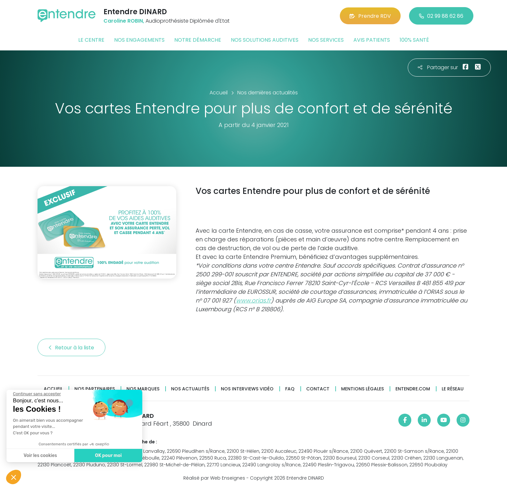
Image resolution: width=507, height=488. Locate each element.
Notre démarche (197, 40)
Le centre (91, 40)
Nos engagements (139, 40)
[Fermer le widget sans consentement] (36, 394)
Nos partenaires (94, 389)
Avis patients (371, 40)
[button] (13, 477)
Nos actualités (190, 389)
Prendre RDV (370, 16)
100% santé (414, 40)
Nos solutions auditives (264, 40)
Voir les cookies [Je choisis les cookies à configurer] (39, 455)
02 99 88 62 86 (441, 16)
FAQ (290, 389)
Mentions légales (362, 389)
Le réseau (453, 389)
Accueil (53, 389)
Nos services (326, 40)
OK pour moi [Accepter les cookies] (107, 455)
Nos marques (142, 389)
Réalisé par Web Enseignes (214, 478)
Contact (317, 389)
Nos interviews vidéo (247, 389)
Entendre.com (412, 389)
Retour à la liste (71, 347)
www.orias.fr (253, 300)
